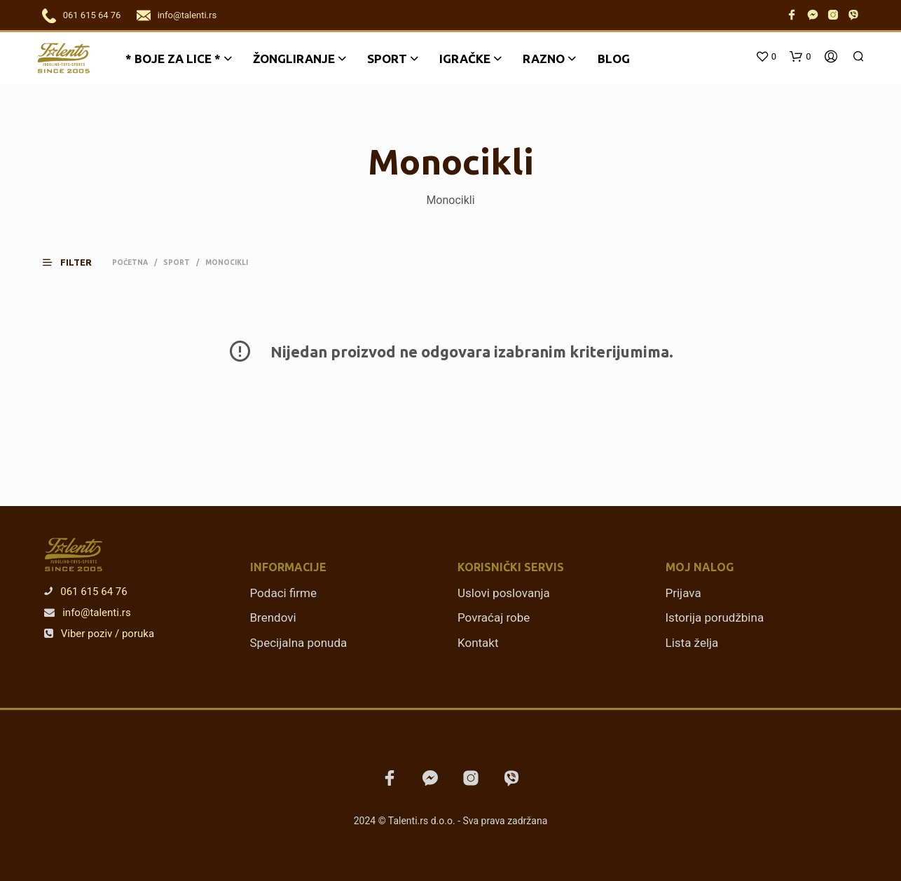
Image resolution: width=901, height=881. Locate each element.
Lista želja (692, 643)
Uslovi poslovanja (504, 593)
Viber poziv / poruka (99, 633)
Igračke (464, 58)
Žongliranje (294, 58)
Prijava (683, 593)
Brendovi (273, 617)
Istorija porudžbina (715, 617)
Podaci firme (283, 593)
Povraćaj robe (494, 617)
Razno (544, 58)
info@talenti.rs (187, 15)
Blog (614, 58)
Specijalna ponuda (299, 643)
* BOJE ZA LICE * (173, 58)
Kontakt (478, 643)
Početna (130, 262)
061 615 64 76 (92, 15)
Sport (387, 58)
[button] (75, 262)
